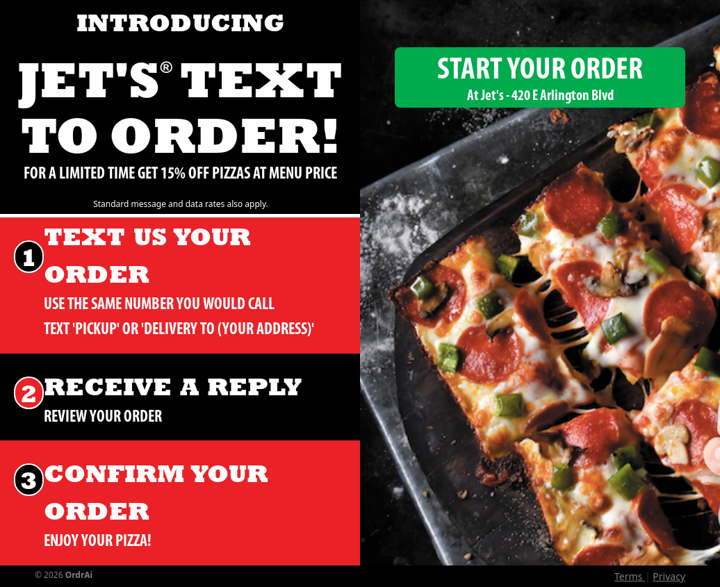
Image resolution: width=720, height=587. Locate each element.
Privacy (669, 576)
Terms (629, 576)
